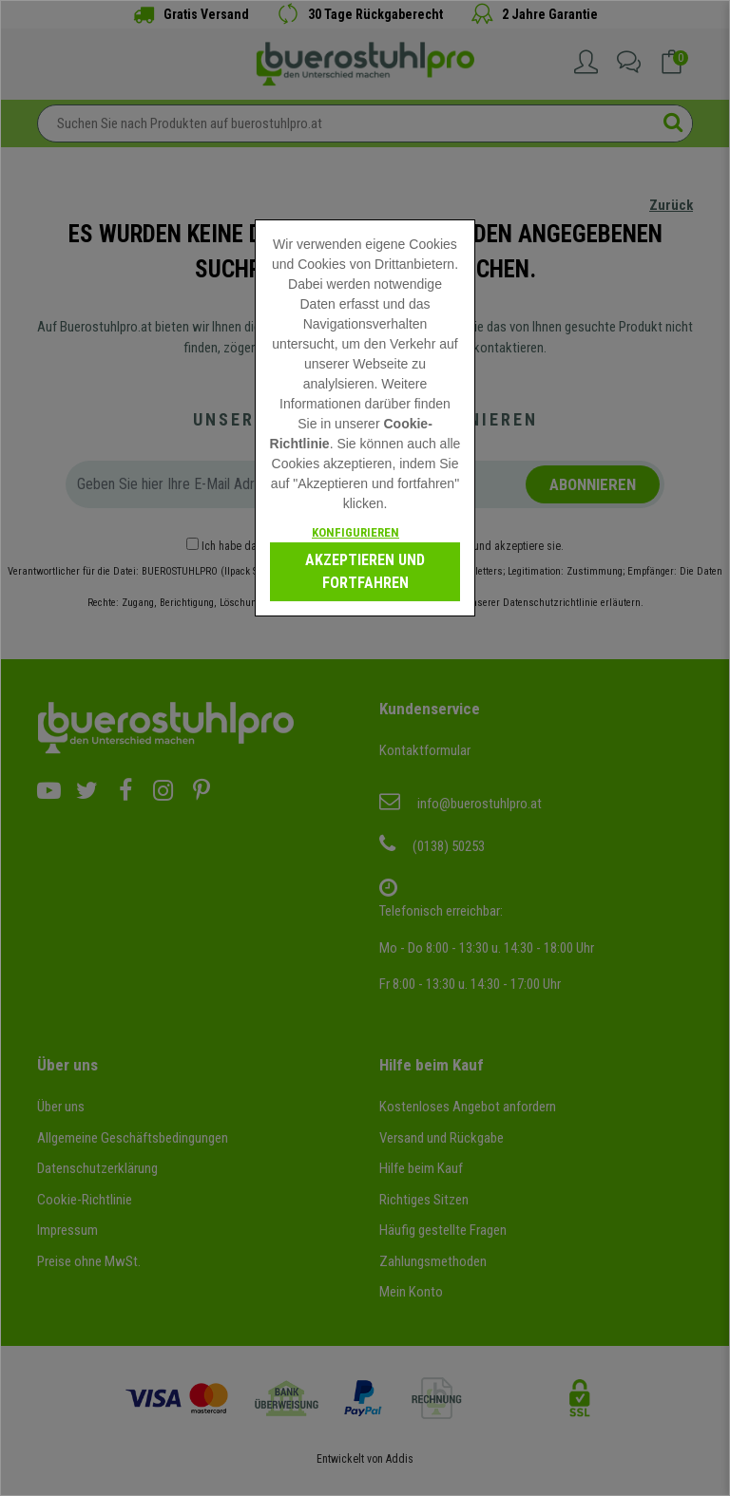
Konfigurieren (355, 532)
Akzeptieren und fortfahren (365, 571)
